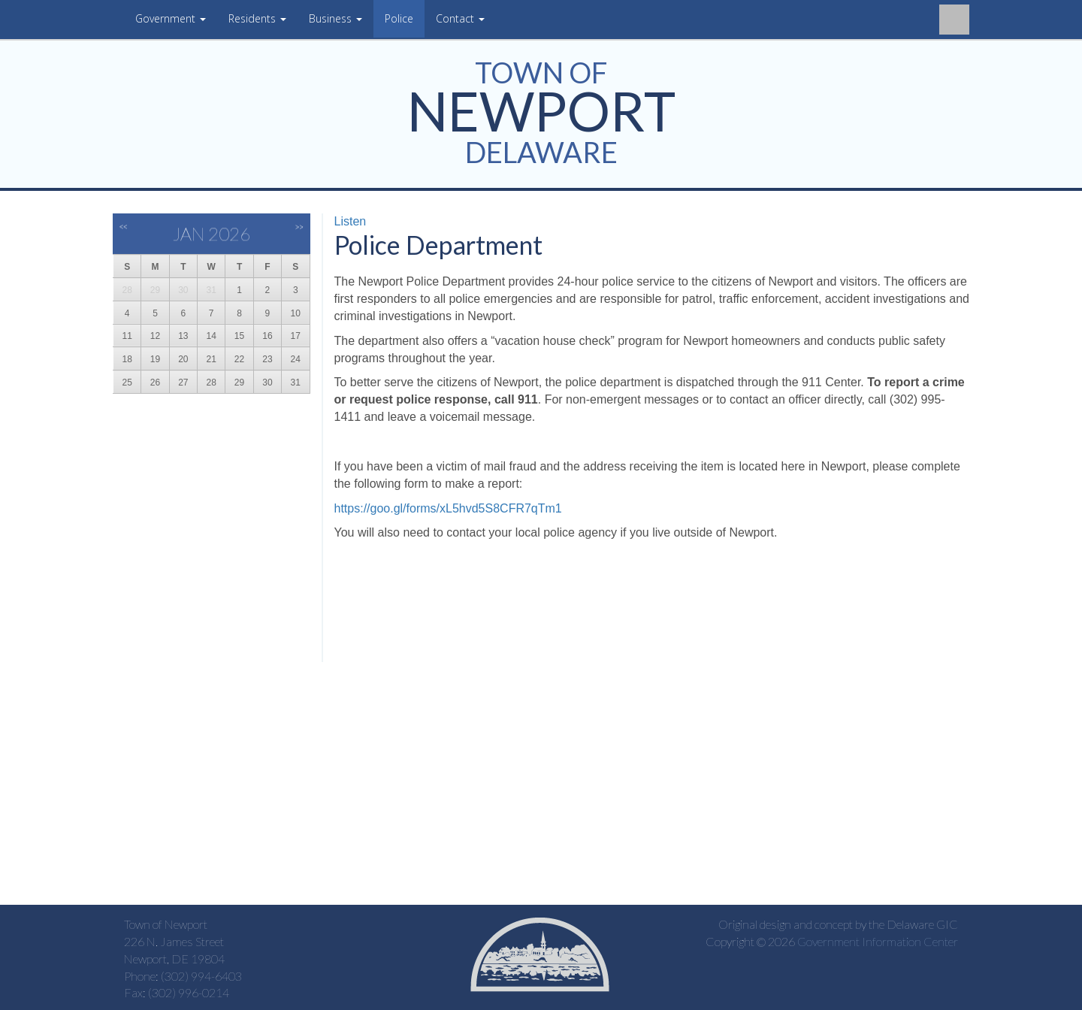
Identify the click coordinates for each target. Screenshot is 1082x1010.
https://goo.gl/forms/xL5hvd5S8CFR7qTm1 (448, 508)
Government (170, 18)
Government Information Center (877, 941)
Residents (257, 18)
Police (399, 18)
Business (335, 18)
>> (299, 227)
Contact (460, 18)
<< (123, 227)
